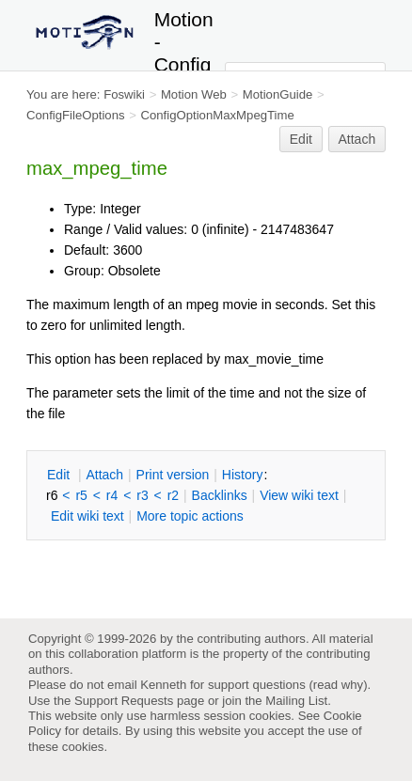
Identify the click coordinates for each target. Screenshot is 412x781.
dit (60, 474)
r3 (142, 495)
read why (338, 685)
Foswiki (124, 94)
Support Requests (123, 701)
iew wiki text (299, 495)
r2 (173, 495)
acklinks (219, 495)
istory (242, 474)
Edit (301, 139)
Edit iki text (87, 515)
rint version (173, 474)
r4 (112, 495)
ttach (104, 474)
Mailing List (296, 701)
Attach (357, 139)
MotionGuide (278, 94)
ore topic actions (190, 515)
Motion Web (194, 94)
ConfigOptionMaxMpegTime (216, 115)
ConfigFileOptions (75, 115)
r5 (81, 495)
